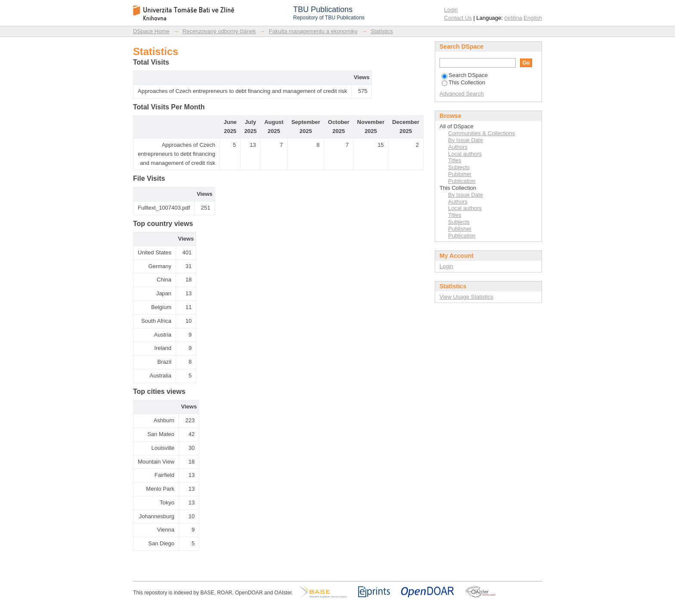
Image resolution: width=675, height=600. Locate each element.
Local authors (465, 154)
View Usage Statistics (466, 297)
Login (451, 9)
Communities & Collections (481, 133)
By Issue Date (465, 140)
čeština (513, 18)
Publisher (459, 174)
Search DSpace (465, 75)
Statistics (382, 31)
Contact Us (458, 18)
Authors (458, 147)
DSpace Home (151, 31)
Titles (454, 160)
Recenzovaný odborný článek (219, 31)
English (532, 18)
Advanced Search (462, 93)
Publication (462, 181)
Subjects (459, 167)
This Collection (463, 82)
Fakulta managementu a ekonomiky (313, 31)
